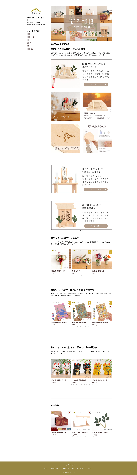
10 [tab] (93, 437)
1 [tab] (80, 194)
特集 (28, 46)
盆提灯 (29, 43)
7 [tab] (87, 384)
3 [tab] (80, 327)
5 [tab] (85, 327)
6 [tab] (88, 327)
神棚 (28, 34)
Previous (50, 179)
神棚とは (30, 49)
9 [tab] (92, 384)
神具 (28, 40)
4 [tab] (83, 327)
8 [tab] (89, 384)
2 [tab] (83, 194)
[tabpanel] (81, 179)
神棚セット (30, 37)
